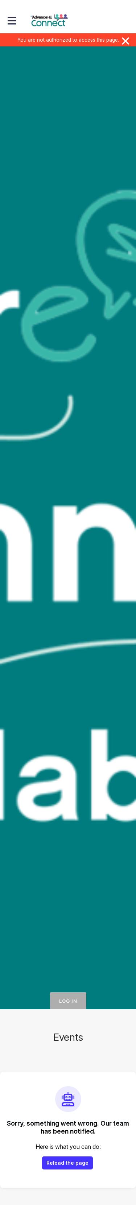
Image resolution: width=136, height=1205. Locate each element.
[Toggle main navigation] (11, 20)
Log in (68, 1001)
